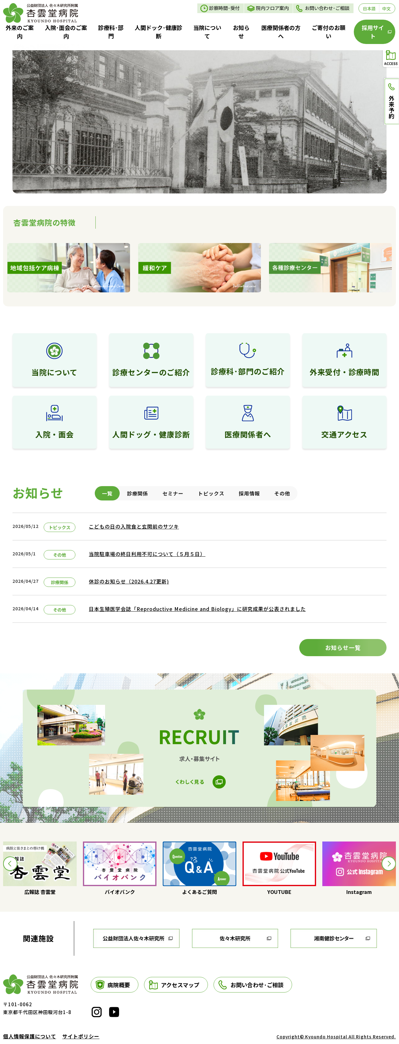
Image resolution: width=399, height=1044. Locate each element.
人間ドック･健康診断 (158, 31)
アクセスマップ (180, 985)
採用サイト (373, 31)
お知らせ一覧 (343, 647)
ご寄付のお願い (328, 31)
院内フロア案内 (272, 8)
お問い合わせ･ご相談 (327, 8)
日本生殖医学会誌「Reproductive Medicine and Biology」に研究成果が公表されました (197, 608)
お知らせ (241, 31)
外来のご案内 (20, 31)
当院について (207, 31)
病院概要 (119, 985)
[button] (10, 863)
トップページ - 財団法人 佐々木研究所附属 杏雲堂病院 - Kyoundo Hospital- (40, 13)
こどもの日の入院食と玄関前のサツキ (134, 526)
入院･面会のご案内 (66, 31)
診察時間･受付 (224, 8)
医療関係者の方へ (280, 31)
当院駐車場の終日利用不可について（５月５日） (147, 554)
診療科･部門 (110, 31)
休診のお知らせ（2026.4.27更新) (129, 581)
